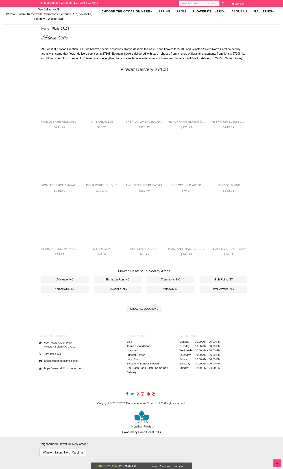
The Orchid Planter (186, 185)
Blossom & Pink (228, 185)
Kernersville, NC (65, 289)
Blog (129, 341)
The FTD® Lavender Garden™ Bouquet (144, 121)
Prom (181, 11)
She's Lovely (102, 248)
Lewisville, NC (118, 289)
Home (45, 28)
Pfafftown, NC (170, 289)
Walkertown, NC (223, 289)
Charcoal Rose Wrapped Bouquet (59, 248)
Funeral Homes (136, 354)
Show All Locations (144, 308)
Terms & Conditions (138, 346)
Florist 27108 (60, 28)
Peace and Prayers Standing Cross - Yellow (186, 248)
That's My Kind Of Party (229, 248)
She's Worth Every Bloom (228, 121)
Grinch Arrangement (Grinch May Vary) (186, 121)
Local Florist (134, 359)
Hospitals (132, 350)
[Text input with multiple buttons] (199, 3)
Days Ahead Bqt (102, 121)
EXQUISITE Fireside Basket (144, 185)
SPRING (164, 11)
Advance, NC (64, 279)
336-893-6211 (89, 2)
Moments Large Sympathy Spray (59, 185)
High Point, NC (223, 279)
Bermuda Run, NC (118, 279)
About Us (239, 11)
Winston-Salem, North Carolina (63, 452)
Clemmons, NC (170, 279)
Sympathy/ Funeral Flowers (143, 363)
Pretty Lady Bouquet (144, 248)
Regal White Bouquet (102, 185)
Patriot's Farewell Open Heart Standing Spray (59, 121)
